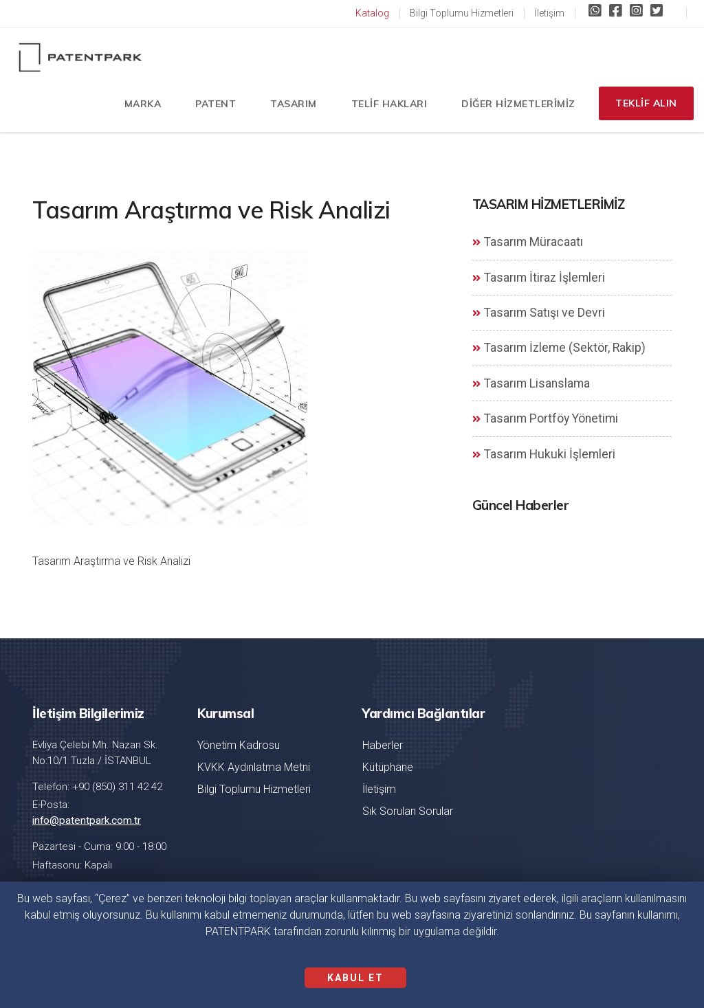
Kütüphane (387, 767)
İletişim (549, 13)
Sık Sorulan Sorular (407, 811)
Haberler (382, 745)
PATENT (211, 106)
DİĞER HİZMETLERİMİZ (514, 106)
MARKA (138, 106)
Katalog (372, 13)
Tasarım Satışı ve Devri (538, 313)
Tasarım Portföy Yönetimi (545, 418)
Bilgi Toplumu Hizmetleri (462, 13)
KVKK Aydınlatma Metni (253, 767)
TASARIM (289, 106)
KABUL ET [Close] (355, 977)
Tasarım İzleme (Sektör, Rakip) (559, 348)
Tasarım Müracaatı (527, 242)
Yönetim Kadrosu (238, 745)
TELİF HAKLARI (385, 106)
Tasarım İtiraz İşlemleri (538, 277)
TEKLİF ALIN (645, 106)
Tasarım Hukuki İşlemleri (543, 454)
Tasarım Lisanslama (531, 383)
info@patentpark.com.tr (86, 820)
